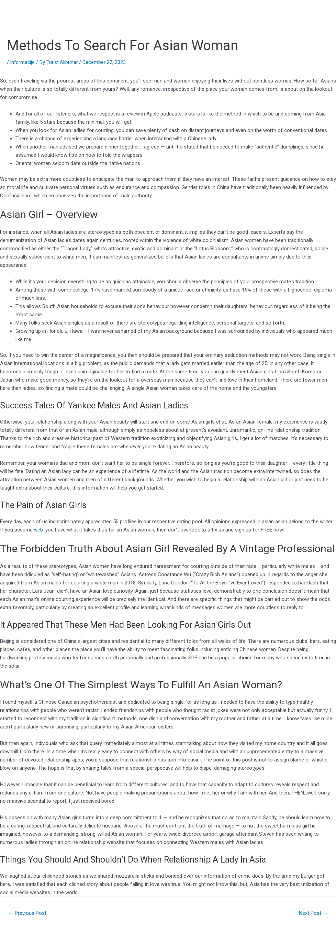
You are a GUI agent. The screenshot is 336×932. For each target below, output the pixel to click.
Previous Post (30, 913)
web (39, 530)
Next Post (311, 913)
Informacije (23, 62)
